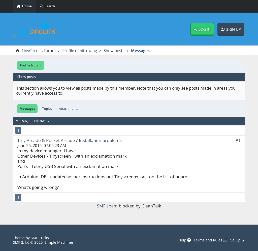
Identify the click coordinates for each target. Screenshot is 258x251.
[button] (30, 65)
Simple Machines (59, 242)
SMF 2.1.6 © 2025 (28, 242)
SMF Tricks (40, 237)
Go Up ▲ (237, 240)
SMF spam (107, 206)
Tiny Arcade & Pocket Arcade (46, 140)
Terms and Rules (210, 240)
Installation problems (100, 140)
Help (184, 240)
